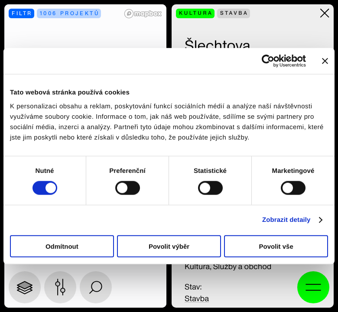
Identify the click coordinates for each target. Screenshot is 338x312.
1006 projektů (70, 13)
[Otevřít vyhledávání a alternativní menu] (313, 287)
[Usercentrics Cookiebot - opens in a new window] (268, 61)
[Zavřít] (324, 13)
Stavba (197, 298)
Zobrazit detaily (286, 220)
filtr (22, 13)
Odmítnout (62, 246)
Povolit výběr (169, 246)
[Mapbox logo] (143, 14)
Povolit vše (276, 246)
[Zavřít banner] (325, 61)
